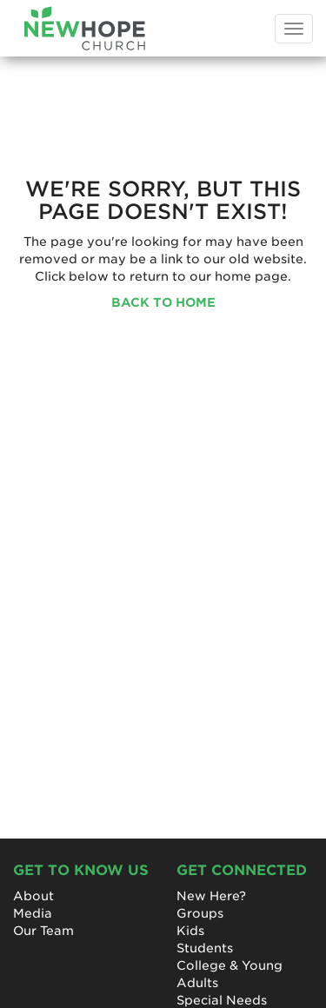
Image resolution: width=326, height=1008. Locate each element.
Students (204, 948)
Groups (199, 913)
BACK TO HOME (163, 302)
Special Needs (221, 1000)
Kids (190, 931)
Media (32, 913)
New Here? (211, 896)
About (33, 896)
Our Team (43, 931)
